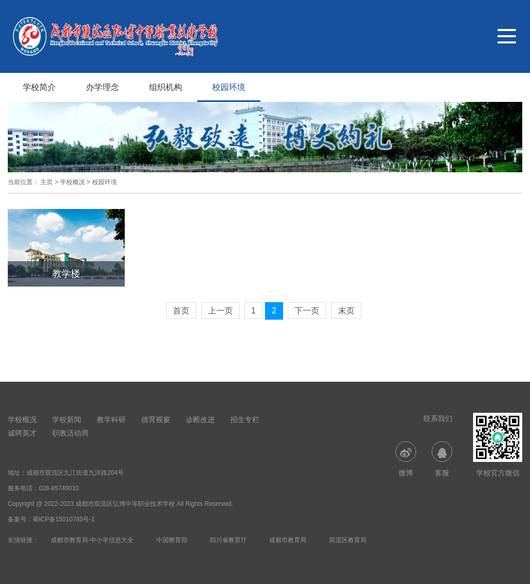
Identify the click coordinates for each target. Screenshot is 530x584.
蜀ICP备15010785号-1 (64, 519)
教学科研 (111, 419)
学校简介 (39, 87)
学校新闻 (66, 419)
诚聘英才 (22, 433)
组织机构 (165, 87)
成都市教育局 (287, 540)
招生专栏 (244, 419)
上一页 (220, 310)
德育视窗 (155, 419)
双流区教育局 (347, 540)
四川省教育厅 (228, 540)
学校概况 (72, 182)
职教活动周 (70, 433)
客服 (442, 459)
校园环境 (228, 87)
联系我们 (437, 418)
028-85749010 (59, 488)
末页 (346, 310)
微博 (405, 459)
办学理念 (102, 87)
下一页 (307, 310)
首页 (181, 310)
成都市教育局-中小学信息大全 (92, 540)
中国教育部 (171, 540)
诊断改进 (200, 419)
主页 (46, 182)
